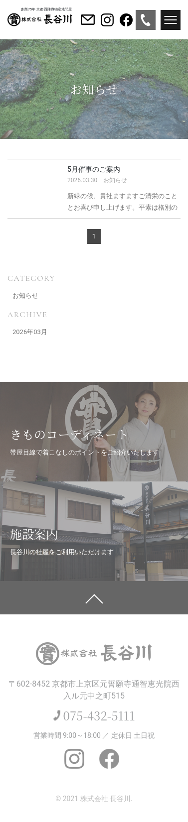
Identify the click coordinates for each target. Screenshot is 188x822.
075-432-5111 (99, 715)
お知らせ (25, 295)
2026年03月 (29, 332)
